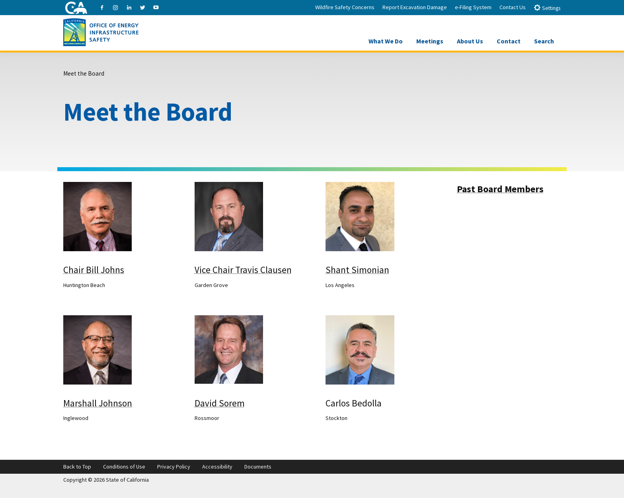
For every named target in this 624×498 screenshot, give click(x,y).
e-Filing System (473, 7)
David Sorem (220, 403)
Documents (257, 466)
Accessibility (217, 466)
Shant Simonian (357, 269)
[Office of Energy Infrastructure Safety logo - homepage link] (100, 31)
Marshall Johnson (97, 403)
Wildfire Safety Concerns (344, 7)
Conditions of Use (124, 466)
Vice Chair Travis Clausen (243, 269)
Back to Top (77, 466)
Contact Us (512, 7)
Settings (547, 8)
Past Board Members (500, 189)
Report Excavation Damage (414, 7)
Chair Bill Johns (93, 269)
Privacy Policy (173, 466)
